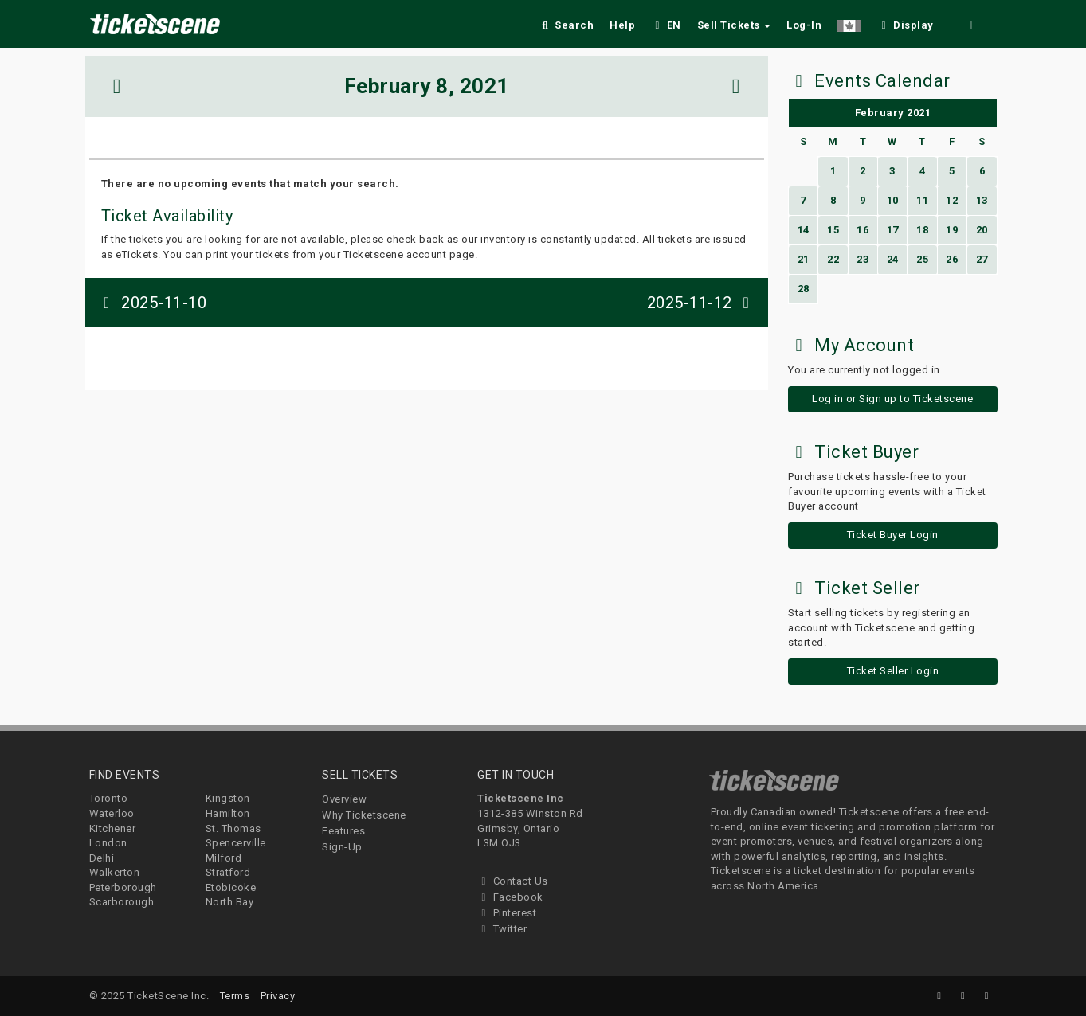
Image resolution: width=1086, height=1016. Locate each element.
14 (804, 230)
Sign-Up (342, 847)
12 (952, 200)
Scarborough (122, 902)
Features (343, 831)
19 (952, 230)
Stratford (228, 872)
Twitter (502, 929)
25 (922, 259)
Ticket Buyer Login (893, 535)
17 (893, 230)
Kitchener (112, 828)
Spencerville (236, 843)
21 (804, 259)
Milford (224, 858)
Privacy (278, 996)
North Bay (230, 902)
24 (893, 259)
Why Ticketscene (364, 815)
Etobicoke (231, 887)
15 (833, 230)
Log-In (803, 25)
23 (862, 259)
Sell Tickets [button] (734, 25)
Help (622, 25)
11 (922, 200)
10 (893, 200)
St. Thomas (233, 828)
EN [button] (666, 25)
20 (982, 230)
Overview (344, 799)
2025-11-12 (702, 302)
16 (862, 230)
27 (982, 259)
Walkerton (114, 872)
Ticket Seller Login (893, 671)
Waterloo (112, 813)
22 (833, 259)
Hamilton (228, 813)
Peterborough (123, 887)
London (108, 843)
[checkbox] (905, 22)
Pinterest (506, 913)
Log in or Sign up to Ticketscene (892, 398)
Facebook (510, 897)
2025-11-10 (152, 302)
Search (566, 25)
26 (952, 259)
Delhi (102, 858)
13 (982, 200)
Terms (235, 996)
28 (804, 289)
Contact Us (512, 881)
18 (922, 230)
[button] (849, 22)
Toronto (108, 798)
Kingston (228, 798)
